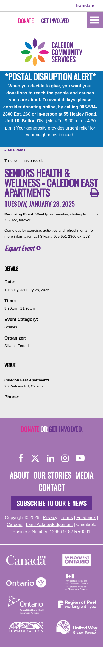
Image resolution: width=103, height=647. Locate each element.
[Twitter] (35, 458)
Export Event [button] (19, 248)
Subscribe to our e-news (51, 503)
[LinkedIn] (50, 458)
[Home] (95, 19)
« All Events (15, 150)
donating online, (40, 107)
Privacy (50, 517)
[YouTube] (80, 458)
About (19, 475)
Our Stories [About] (52, 475)
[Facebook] (21, 458)
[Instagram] (65, 458)
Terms (67, 517)
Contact (51, 487)
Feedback (86, 517)
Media (84, 475)
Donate (25, 21)
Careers (15, 524)
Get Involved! (65, 429)
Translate (84, 5)
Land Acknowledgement (49, 524)
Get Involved (54, 21)
